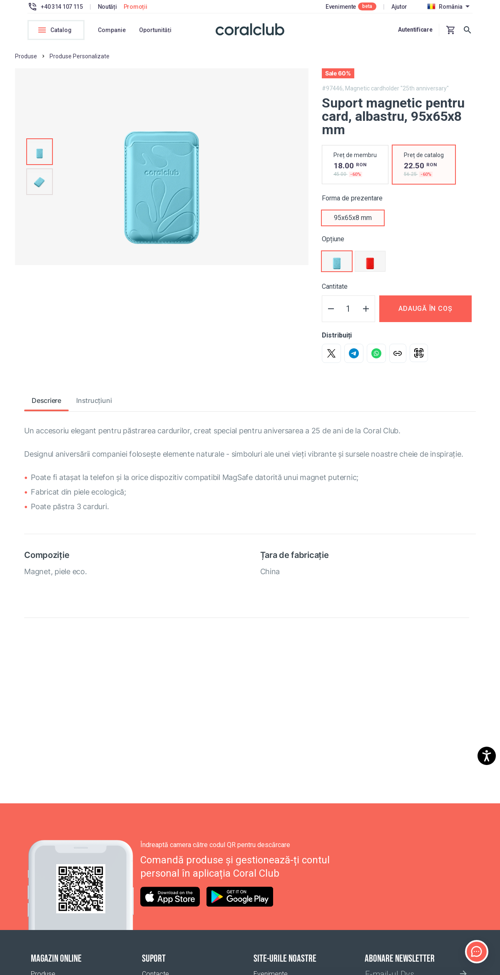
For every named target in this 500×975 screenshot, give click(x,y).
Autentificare (415, 29)
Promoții (135, 7)
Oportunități (155, 30)
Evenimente (341, 7)
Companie (112, 30)
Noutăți (107, 7)
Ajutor (399, 6)
